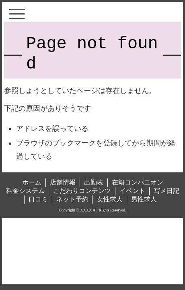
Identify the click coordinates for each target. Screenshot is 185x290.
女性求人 (110, 199)
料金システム (25, 190)
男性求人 (144, 199)
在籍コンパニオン (137, 182)
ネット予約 (72, 199)
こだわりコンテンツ (82, 190)
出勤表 (93, 182)
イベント (132, 190)
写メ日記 (166, 190)
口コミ (38, 199)
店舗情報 (63, 182)
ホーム (31, 182)
